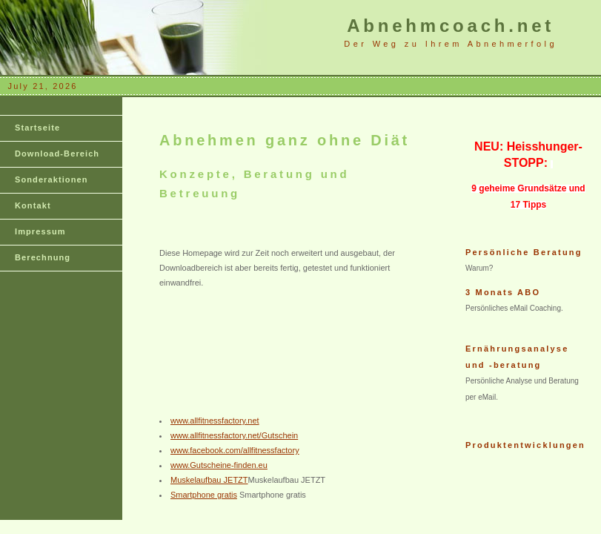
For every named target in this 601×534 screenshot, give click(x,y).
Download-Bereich (57, 153)
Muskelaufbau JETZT (209, 479)
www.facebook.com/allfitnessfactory (234, 450)
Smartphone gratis (203, 494)
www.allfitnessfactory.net (214, 420)
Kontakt (33, 205)
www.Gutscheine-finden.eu (219, 465)
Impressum (40, 231)
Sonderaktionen (51, 179)
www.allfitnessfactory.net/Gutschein (234, 435)
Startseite (37, 127)
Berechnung (42, 257)
